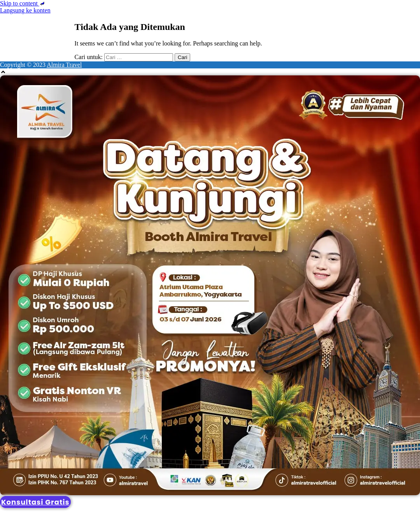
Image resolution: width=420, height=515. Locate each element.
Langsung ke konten (25, 10)
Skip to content (23, 3)
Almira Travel (64, 64)
